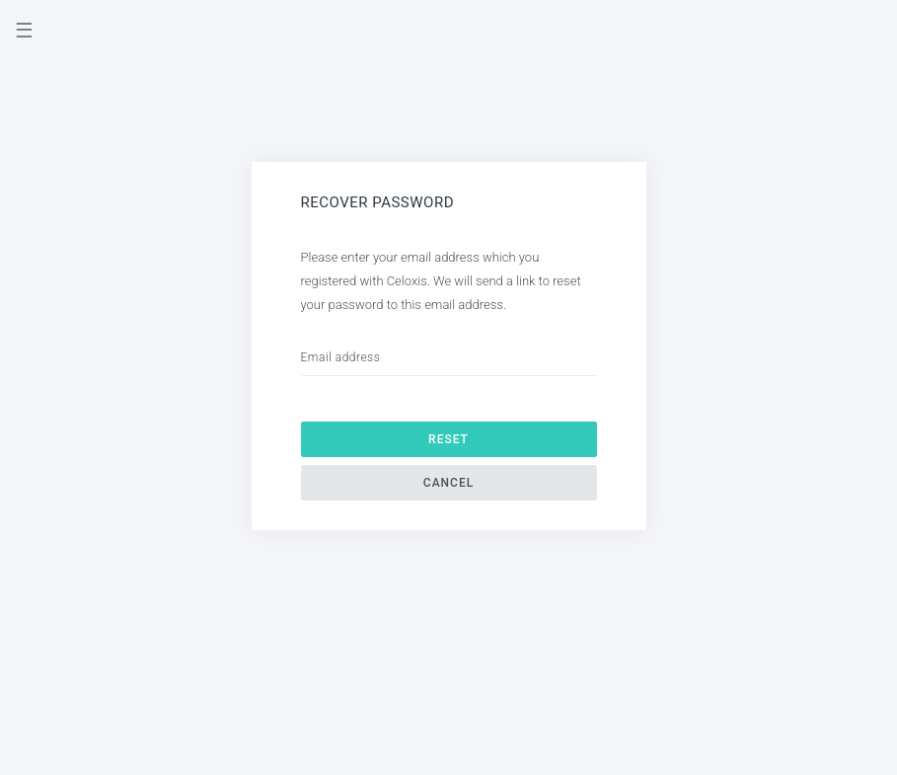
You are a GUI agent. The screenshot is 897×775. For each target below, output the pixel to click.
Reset (448, 439)
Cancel (448, 483)
